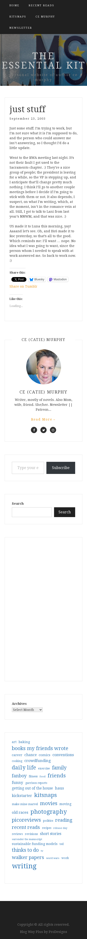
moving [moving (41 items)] (65, 804)
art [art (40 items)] (14, 742)
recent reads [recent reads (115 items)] (26, 827)
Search (18, 503)
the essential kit (44, 61)
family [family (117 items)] (59, 768)
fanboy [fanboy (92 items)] (19, 776)
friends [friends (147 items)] (57, 775)
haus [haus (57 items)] (59, 788)
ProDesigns (58, 932)
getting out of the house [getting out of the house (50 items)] (32, 788)
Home (14, 5)
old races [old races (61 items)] (20, 812)
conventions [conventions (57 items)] (63, 755)
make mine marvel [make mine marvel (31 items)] (25, 804)
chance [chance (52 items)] (30, 755)
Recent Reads (41, 5)
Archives (19, 704)
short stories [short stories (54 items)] (50, 833)
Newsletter (20, 27)
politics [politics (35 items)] (48, 820)
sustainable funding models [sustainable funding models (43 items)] (35, 844)
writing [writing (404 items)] (24, 866)
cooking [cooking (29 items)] (17, 761)
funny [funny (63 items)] (17, 782)
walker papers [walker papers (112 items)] (28, 857)
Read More (43, 419)
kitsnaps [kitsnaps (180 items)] (45, 795)
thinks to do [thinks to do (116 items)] (25, 850)
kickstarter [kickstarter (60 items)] (22, 795)
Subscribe (61, 468)
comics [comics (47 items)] (44, 755)
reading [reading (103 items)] (63, 820)
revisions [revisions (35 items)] (31, 834)
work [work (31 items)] (65, 858)
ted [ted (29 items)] (62, 844)
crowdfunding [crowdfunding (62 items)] (37, 760)
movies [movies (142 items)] (48, 803)
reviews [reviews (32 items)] (17, 834)
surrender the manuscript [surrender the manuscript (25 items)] (27, 839)
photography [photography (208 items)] (48, 811)
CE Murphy (45, 16)
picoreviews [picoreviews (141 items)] (26, 820)
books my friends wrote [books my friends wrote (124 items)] (40, 748)
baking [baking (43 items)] (24, 742)
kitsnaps (17, 16)
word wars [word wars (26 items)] (52, 858)
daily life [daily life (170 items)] (24, 767)
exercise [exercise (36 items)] (44, 768)
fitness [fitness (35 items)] (33, 776)
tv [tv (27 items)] (42, 850)
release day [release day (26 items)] (60, 828)
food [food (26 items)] (42, 776)
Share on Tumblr (23, 286)
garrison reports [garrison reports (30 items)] (36, 783)
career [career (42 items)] (17, 755)
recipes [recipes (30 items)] (46, 828)
